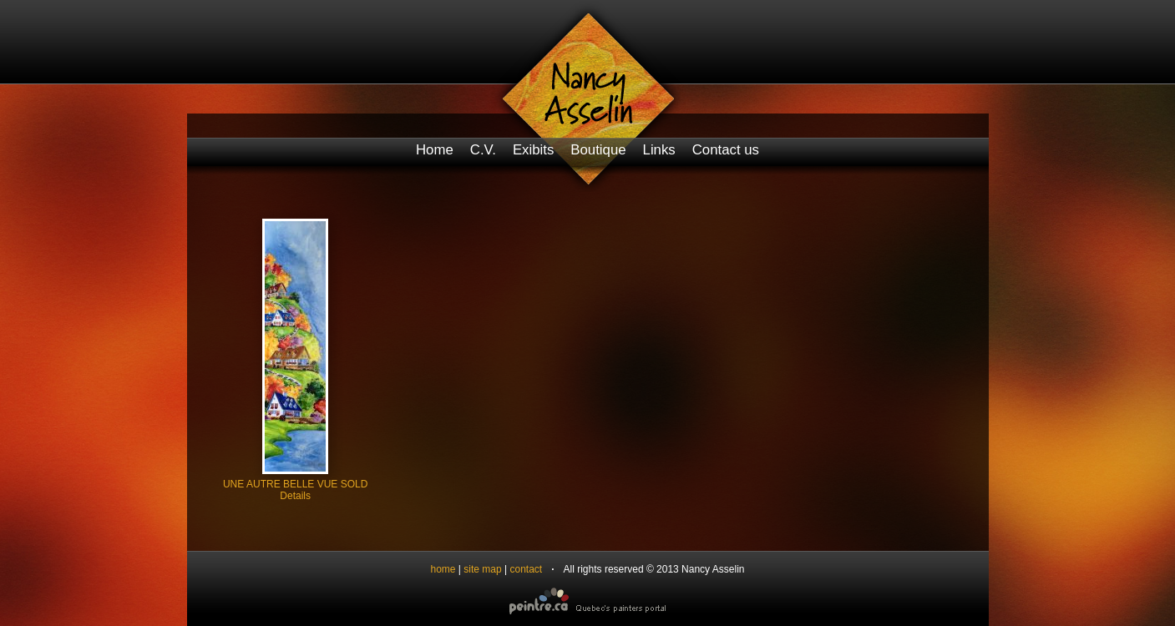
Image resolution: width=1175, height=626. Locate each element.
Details (295, 496)
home (443, 569)
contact (525, 569)
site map (482, 569)
